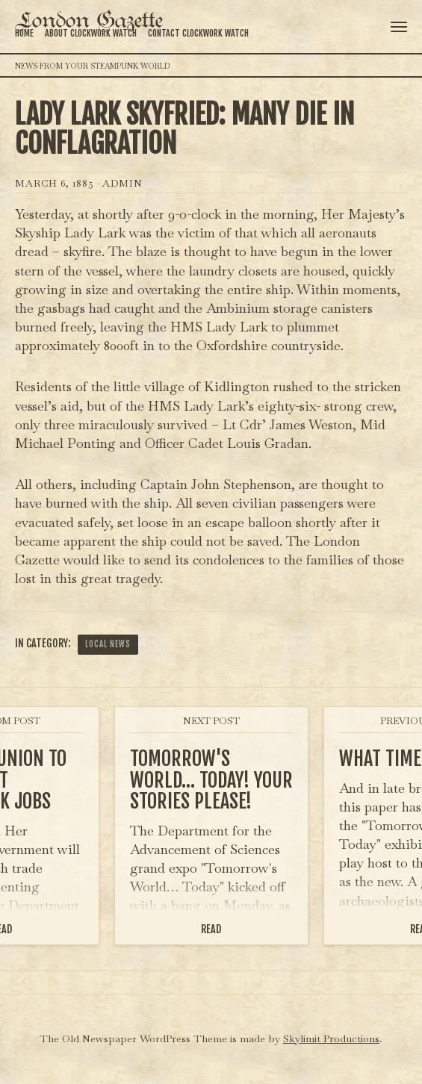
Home (24, 33)
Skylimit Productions (331, 1038)
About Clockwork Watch (91, 33)
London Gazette (89, 22)
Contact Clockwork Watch (198, 33)
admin (122, 183)
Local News (108, 644)
